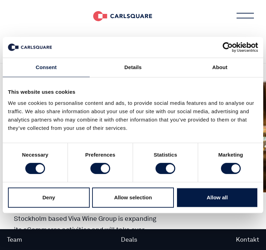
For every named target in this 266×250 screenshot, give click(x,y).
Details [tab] (133, 67)
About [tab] (220, 67)
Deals (129, 239)
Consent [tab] (46, 67)
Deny (48, 197)
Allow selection (133, 197)
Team (14, 239)
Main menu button (244, 15)
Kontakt (247, 239)
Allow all (217, 197)
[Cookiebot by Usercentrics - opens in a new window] (227, 47)
